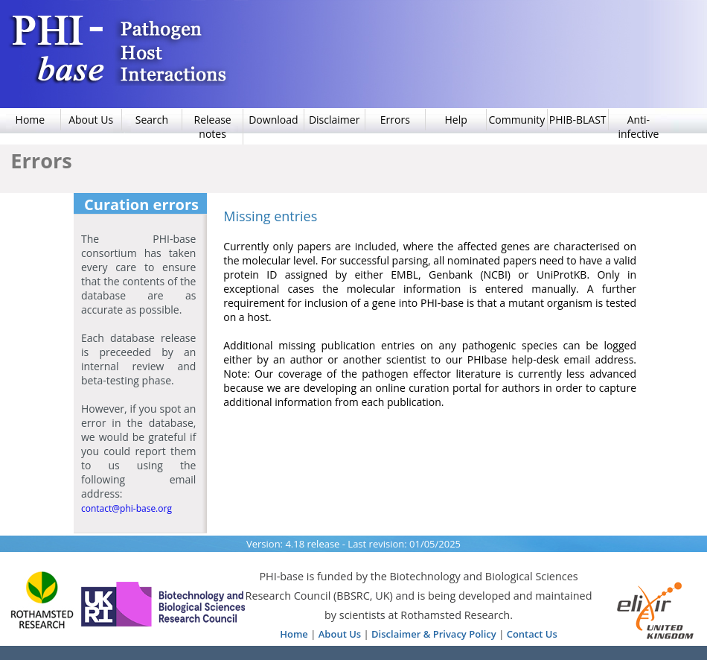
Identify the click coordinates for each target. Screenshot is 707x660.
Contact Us (532, 634)
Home (294, 634)
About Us (340, 634)
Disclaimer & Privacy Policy (433, 634)
